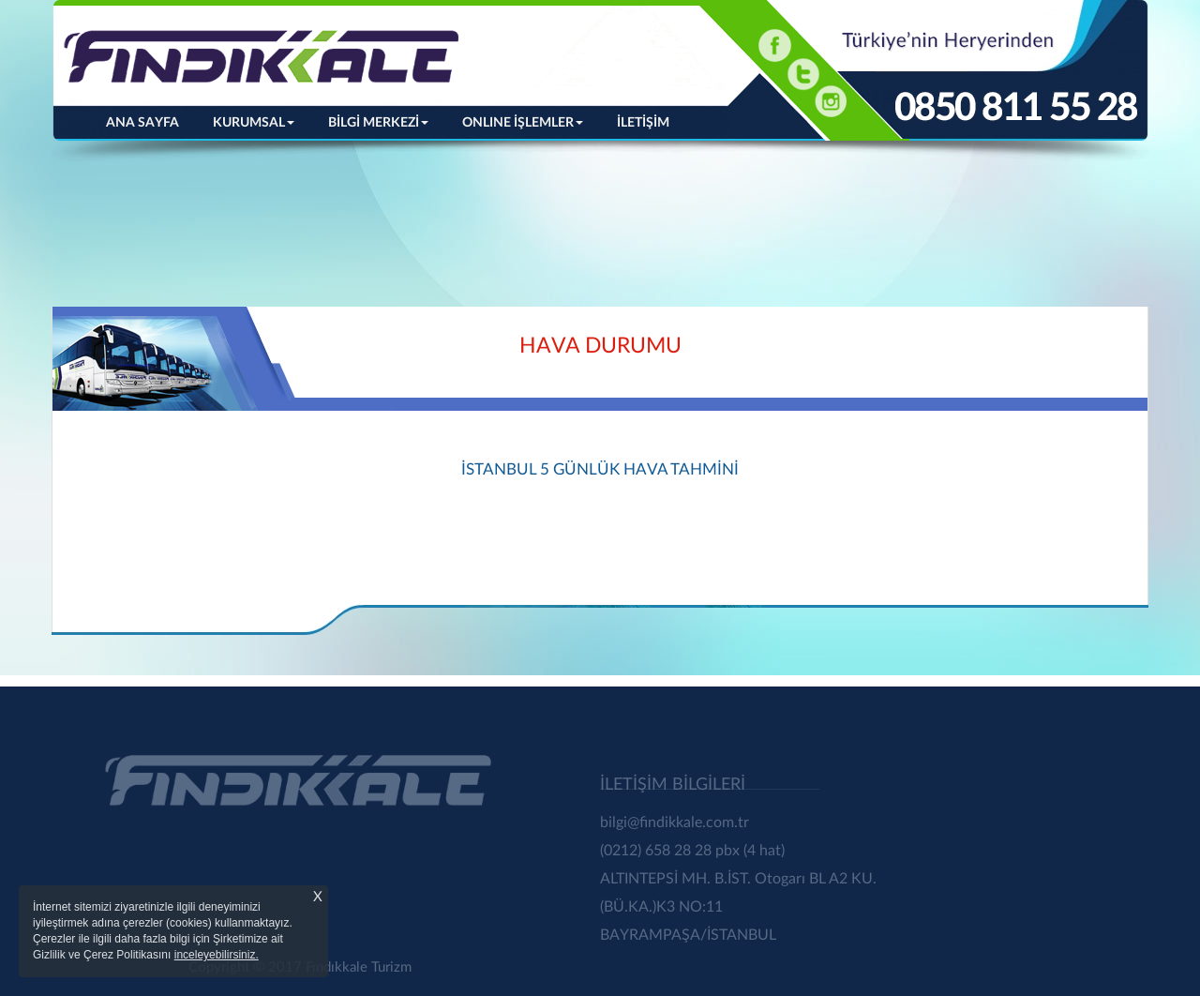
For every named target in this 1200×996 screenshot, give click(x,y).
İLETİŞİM (643, 122)
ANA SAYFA (151, 121)
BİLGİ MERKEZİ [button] (378, 122)
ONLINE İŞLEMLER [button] (522, 122)
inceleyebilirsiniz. (216, 954)
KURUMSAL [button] (253, 122)
